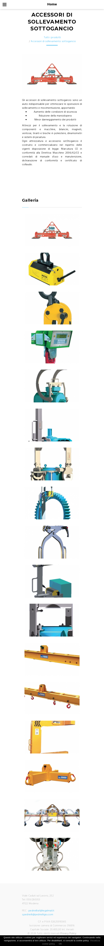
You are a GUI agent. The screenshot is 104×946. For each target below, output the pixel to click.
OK (60, 944)
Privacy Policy (68, 933)
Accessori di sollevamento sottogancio (53, 41)
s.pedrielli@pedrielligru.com (37, 915)
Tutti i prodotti (52, 37)
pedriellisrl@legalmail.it (41, 911)
